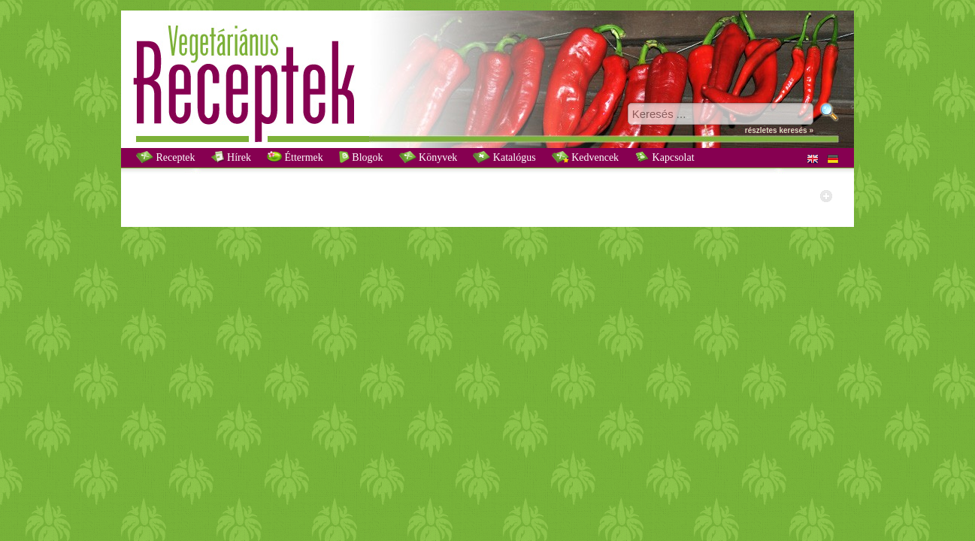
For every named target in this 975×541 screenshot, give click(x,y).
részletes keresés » (779, 130)
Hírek (231, 157)
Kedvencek (585, 157)
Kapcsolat (664, 157)
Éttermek (295, 157)
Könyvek (428, 157)
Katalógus (504, 157)
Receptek (165, 157)
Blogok (361, 157)
